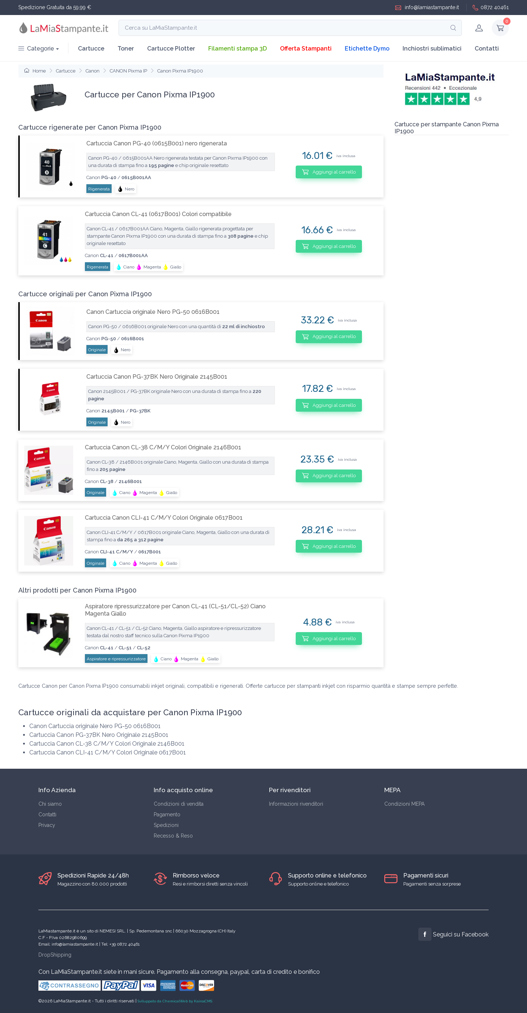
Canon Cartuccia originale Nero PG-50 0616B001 (153, 311)
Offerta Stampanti (306, 48)
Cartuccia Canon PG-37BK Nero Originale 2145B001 (156, 376)
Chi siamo (50, 804)
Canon (93, 71)
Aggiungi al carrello (329, 171)
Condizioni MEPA (404, 804)
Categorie (36, 48)
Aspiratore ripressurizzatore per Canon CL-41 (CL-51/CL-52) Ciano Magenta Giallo (175, 610)
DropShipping (54, 955)
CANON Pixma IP (128, 71)
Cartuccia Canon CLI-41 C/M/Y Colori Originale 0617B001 (164, 517)
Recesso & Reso (173, 836)
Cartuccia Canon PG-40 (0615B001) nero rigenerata (156, 143)
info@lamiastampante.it (427, 7)
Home (35, 71)
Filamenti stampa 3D (237, 48)
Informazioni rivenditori (296, 804)
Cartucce (91, 48)
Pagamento (167, 814)
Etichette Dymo (367, 48)
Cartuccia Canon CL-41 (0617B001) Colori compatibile (158, 214)
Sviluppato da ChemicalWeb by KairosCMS (175, 1001)
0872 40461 (490, 7)
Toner (125, 48)
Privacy (46, 825)
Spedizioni (166, 825)
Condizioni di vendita (178, 804)
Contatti (487, 48)
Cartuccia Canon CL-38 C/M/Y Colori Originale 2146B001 (163, 447)
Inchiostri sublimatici (432, 48)
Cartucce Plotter (171, 48)
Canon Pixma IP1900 (180, 71)
